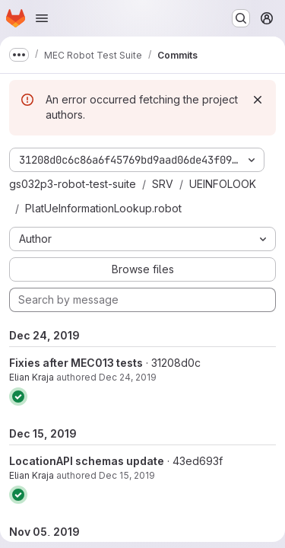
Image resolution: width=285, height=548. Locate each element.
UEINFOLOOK (222, 183)
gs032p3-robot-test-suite (72, 183)
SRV (162, 183)
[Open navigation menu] (42, 18)
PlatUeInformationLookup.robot (103, 208)
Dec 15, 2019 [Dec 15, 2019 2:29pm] (127, 475)
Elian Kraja (31, 377)
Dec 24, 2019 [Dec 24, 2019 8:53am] (128, 377)
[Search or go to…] (241, 18)
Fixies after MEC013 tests (76, 362)
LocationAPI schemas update (86, 460)
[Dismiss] (258, 100)
